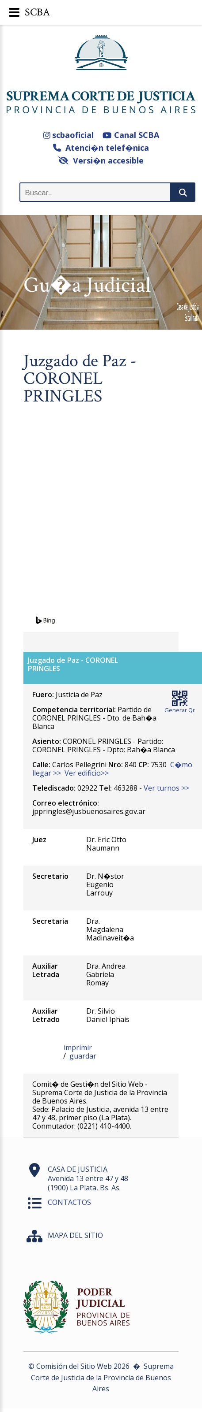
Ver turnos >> (166, 788)
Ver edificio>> (87, 773)
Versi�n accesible (101, 160)
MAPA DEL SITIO (75, 1235)
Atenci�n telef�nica (101, 147)
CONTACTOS (69, 1202)
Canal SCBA (131, 135)
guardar (82, 1056)
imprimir (78, 1047)
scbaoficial (68, 135)
